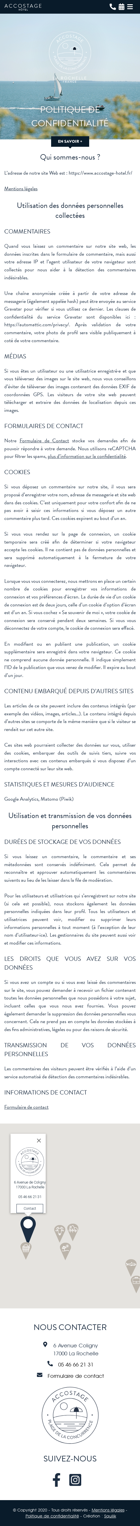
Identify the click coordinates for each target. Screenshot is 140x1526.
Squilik (110, 1515)
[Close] (23, 1124)
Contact (14, 1192)
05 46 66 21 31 (75, 1364)
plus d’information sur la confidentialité (87, 456)
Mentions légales (20, 188)
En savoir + (70, 141)
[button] (12, 1214)
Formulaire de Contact (44, 440)
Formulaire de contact (26, 1107)
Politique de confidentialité (52, 1515)
